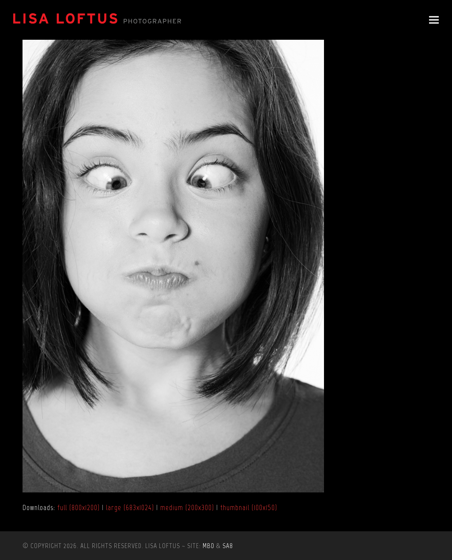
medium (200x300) (187, 507)
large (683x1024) (130, 507)
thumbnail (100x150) (248, 507)
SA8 (227, 545)
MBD (209, 545)
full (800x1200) (78, 507)
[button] (434, 20)
